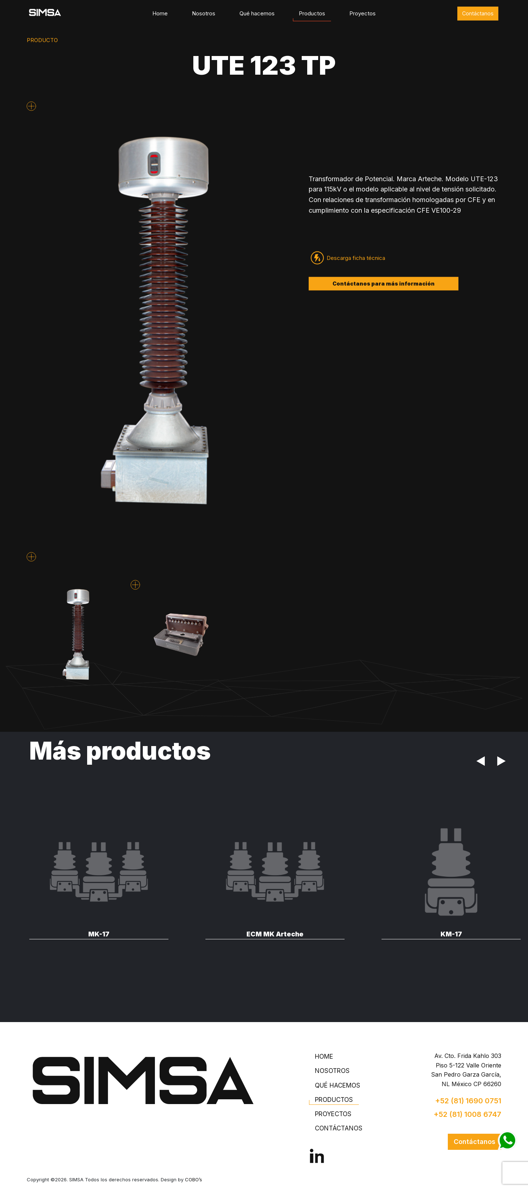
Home (160, 13)
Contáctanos (478, 13)
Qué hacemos (257, 13)
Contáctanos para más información (383, 283)
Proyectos (362, 13)
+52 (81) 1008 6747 (467, 1114)
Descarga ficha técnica (356, 257)
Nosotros (203, 13)
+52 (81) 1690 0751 (468, 1100)
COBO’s (193, 1179)
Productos (312, 13)
